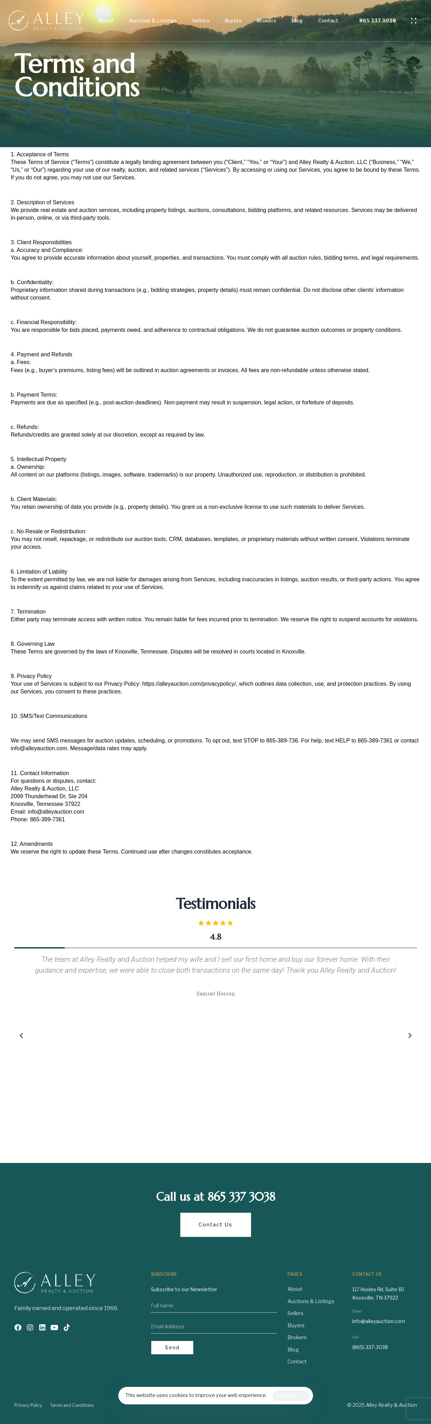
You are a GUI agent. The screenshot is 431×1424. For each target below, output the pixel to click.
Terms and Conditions (71, 1405)
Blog (297, 20)
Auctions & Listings (153, 20)
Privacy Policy (28, 1405)
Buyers (233, 20)
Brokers (266, 20)
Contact (328, 20)
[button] (415, 20)
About (105, 20)
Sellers (200, 20)
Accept (290, 1395)
